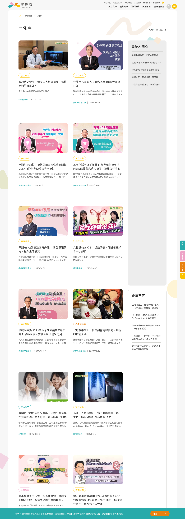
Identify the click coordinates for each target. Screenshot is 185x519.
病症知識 (137, 2)
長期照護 (128, 2)
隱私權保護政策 (115, 513)
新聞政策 (146, 2)
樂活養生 (107, 2)
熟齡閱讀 (124, 6)
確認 (155, 513)
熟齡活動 (135, 6)
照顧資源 (112, 6)
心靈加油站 (117, 2)
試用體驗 (146, 6)
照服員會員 (159, 6)
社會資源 (156, 2)
